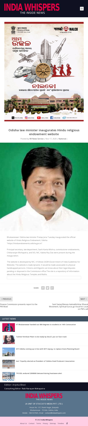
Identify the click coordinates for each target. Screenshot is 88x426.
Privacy (45, 423)
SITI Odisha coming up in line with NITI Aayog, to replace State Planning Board (47, 349)
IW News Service (36, 138)
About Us (23, 423)
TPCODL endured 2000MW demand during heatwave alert (39, 373)
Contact (31, 423)
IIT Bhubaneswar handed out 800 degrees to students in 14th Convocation (46, 324)
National (62, 138)
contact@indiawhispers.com (55, 413)
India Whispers (47, 420)
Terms (38, 423)
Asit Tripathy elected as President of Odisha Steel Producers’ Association (45, 361)
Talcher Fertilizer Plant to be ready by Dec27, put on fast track (41, 337)
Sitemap (53, 423)
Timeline (61, 423)
